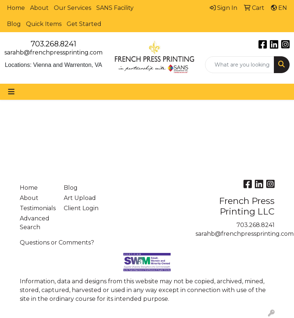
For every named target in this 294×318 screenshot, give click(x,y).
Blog (14, 23)
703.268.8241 (53, 43)
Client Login (81, 208)
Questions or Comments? (57, 242)
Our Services (72, 7)
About (39, 7)
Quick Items (44, 23)
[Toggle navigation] (11, 92)
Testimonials (37, 208)
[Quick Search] (240, 64)
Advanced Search (34, 223)
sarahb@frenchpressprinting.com (53, 52)
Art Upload (80, 197)
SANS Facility (115, 7)
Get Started (84, 23)
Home (16, 7)
